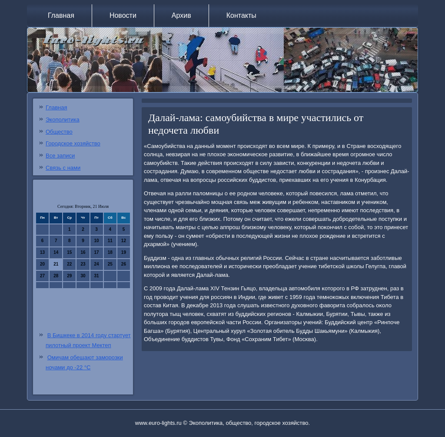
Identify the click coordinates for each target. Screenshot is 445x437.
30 (82, 275)
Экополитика (63, 119)
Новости (123, 15)
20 (42, 264)
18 (110, 252)
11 (110, 240)
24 (96, 264)
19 (123, 252)
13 (42, 252)
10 (96, 240)
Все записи (60, 155)
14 (55, 252)
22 (69, 264)
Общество (59, 131)
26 (123, 264)
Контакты (241, 15)
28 (55, 275)
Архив (181, 15)
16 (82, 252)
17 (96, 252)
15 (69, 252)
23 (82, 264)
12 (123, 240)
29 (69, 275)
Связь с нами (63, 167)
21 (55, 264)
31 (96, 275)
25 (110, 264)
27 (42, 275)
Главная (61, 15)
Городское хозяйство (73, 143)
